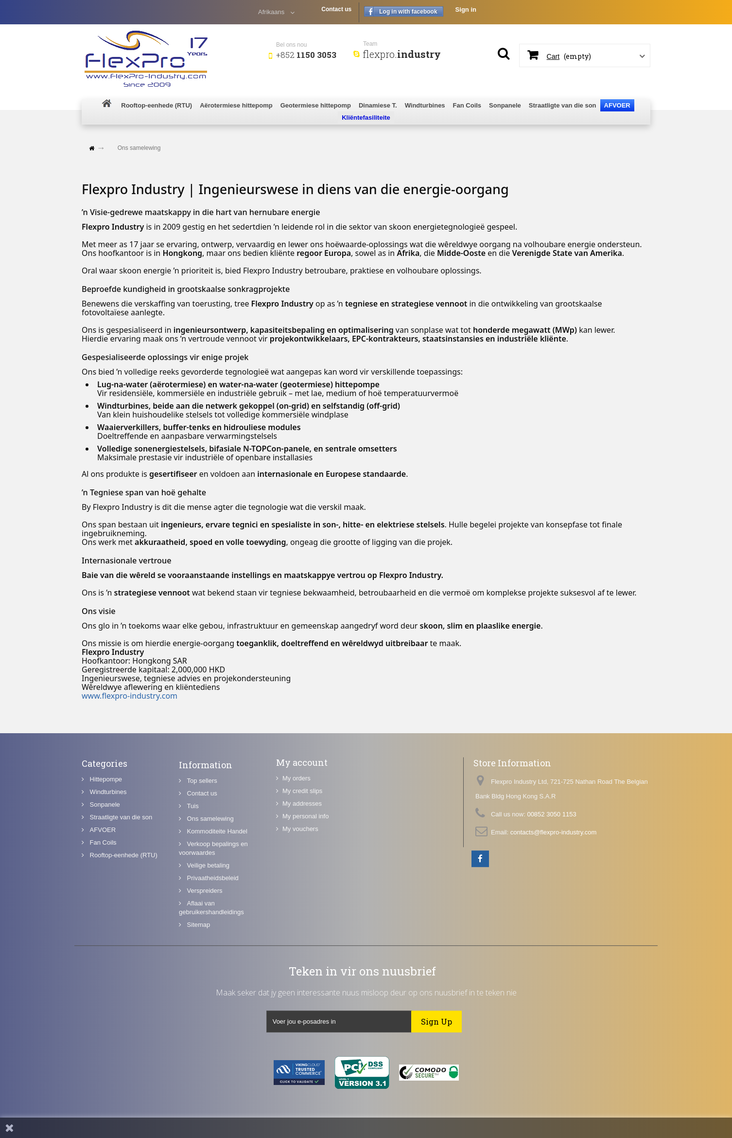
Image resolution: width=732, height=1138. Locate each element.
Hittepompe (105, 829)
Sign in (465, 9)
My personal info (305, 855)
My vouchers (300, 868)
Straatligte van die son (120, 867)
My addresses (302, 843)
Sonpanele (104, 855)
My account (302, 802)
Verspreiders (204, 972)
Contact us (336, 9)
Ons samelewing (209, 900)
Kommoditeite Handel (216, 913)
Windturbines (107, 842)
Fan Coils (102, 893)
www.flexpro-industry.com (129, 695)
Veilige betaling (207, 947)
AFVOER (102, 880)
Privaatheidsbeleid (212, 960)
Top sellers (201, 863)
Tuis (192, 888)
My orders (296, 817)
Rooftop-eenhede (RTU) (122, 905)
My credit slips (302, 830)
